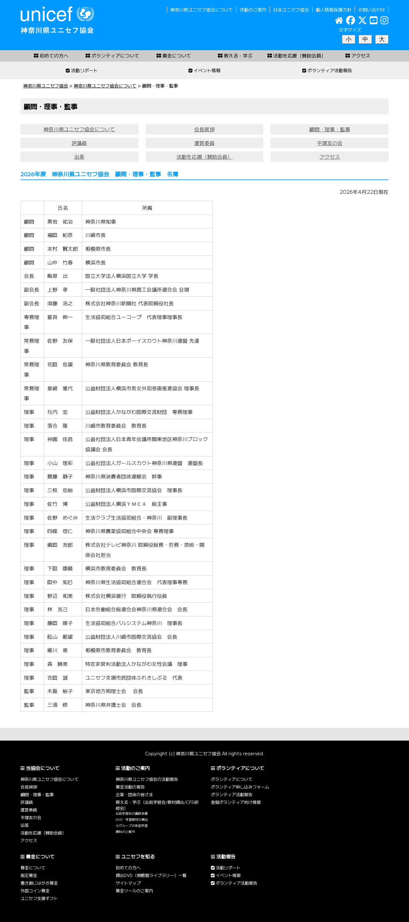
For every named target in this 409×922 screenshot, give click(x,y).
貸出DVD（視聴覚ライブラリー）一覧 (151, 875)
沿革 (79, 156)
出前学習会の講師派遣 (132, 813)
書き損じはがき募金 (39, 883)
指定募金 (28, 875)
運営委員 (204, 143)
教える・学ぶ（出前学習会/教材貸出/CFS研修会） (157, 805)
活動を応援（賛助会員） (204, 156)
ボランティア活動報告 (231, 794)
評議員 (79, 143)
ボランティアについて (231, 779)
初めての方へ (128, 868)
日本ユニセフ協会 (291, 9)
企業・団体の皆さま (134, 794)
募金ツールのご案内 (134, 891)
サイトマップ (128, 883)
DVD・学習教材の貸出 (132, 819)
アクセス (330, 156)
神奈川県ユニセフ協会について (201, 9)
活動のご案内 (253, 9)
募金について (32, 868)
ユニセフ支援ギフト (39, 898)
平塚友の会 (330, 143)
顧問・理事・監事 (329, 129)
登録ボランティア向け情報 (236, 802)
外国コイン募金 (35, 891)
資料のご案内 (125, 831)
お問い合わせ (371, 9)
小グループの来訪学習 (132, 825)
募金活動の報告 (130, 787)
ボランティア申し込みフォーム (240, 787)
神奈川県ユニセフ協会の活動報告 (147, 779)
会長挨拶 (204, 129)
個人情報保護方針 (333, 9)
